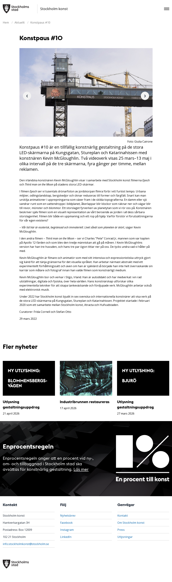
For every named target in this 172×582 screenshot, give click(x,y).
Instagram (67, 530)
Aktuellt (20, 22)
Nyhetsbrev (67, 515)
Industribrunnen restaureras (84, 401)
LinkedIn (65, 537)
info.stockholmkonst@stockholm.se (26, 544)
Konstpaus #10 (40, 22)
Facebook (66, 523)
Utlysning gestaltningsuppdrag (21, 404)
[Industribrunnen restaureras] (86, 378)
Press (121, 530)
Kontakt (122, 515)
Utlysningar (125, 537)
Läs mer (81, 469)
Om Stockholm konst (130, 523)
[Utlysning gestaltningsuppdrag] (29, 378)
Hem (6, 22)
